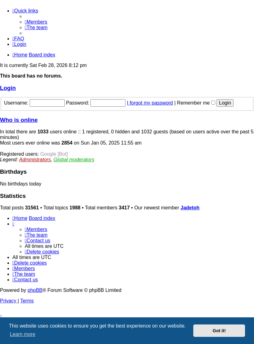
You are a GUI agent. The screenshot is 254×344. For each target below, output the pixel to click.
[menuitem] (36, 22)
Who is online (19, 120)
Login (8, 88)
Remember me (196, 102)
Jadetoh (190, 207)
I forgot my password (150, 102)
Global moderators (74, 159)
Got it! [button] (219, 330)
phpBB (35, 290)
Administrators (35, 159)
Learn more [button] (22, 334)
